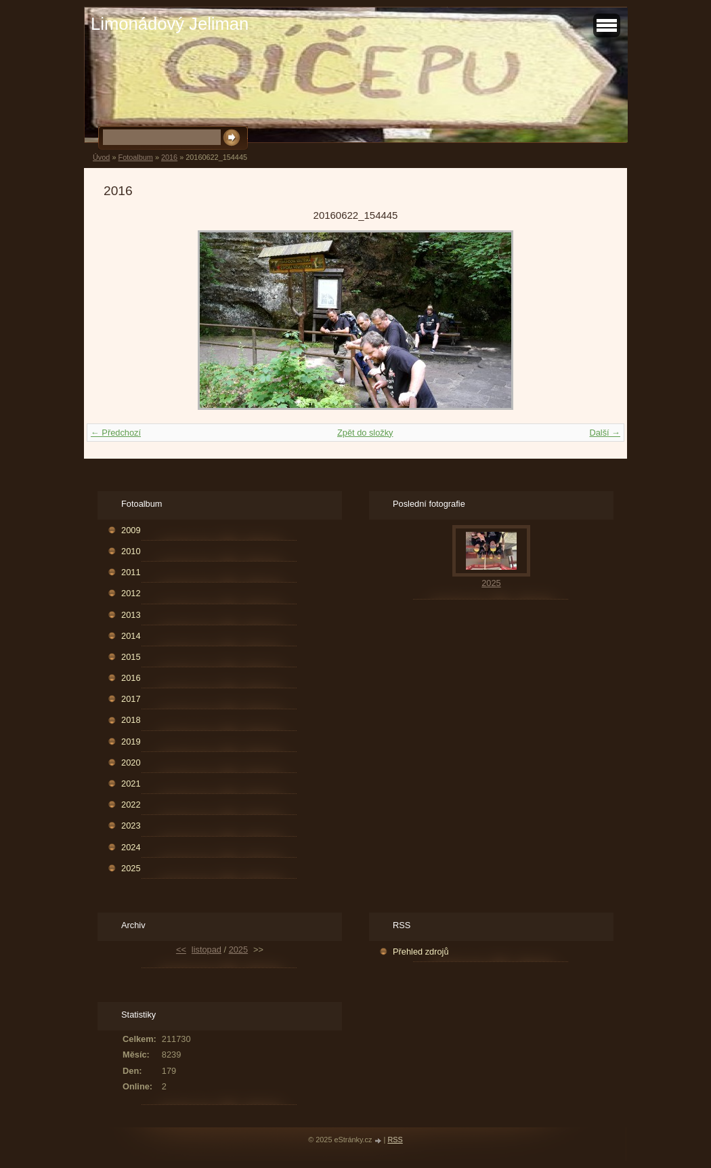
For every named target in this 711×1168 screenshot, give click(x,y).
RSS (394, 1139)
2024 (130, 847)
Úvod (101, 157)
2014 (130, 636)
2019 (130, 741)
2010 (130, 551)
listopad (206, 949)
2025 (130, 868)
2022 (130, 804)
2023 (130, 825)
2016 (169, 157)
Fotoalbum (135, 157)
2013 (130, 615)
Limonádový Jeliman (170, 23)
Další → (604, 432)
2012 (130, 593)
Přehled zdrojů (421, 951)
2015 (130, 657)
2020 (130, 762)
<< (181, 949)
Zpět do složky (365, 432)
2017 (130, 699)
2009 (130, 530)
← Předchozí (116, 432)
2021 (130, 783)
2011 (130, 572)
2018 (130, 720)
